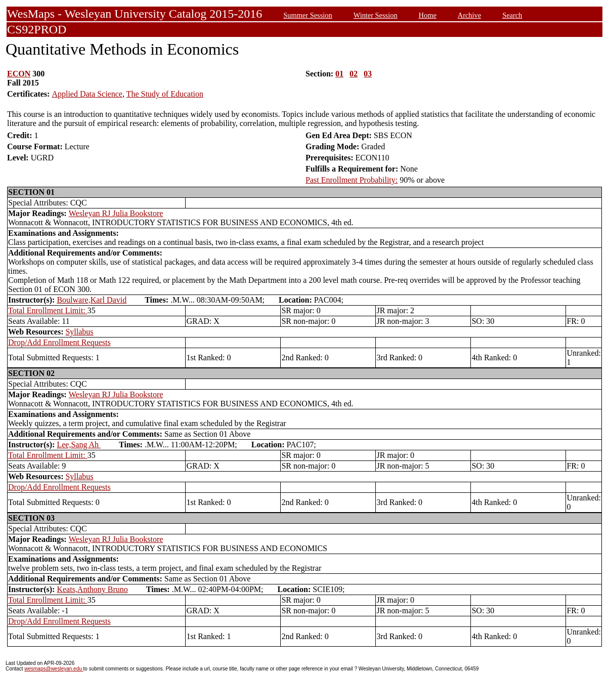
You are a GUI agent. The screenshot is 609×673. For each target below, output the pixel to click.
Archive (469, 15)
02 (354, 73)
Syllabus (79, 331)
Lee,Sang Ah (79, 444)
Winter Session (376, 15)
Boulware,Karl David (91, 300)
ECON (18, 73)
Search (512, 15)
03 (368, 73)
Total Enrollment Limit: (48, 310)
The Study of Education (164, 94)
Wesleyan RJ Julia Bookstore (116, 213)
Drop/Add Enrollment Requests (59, 342)
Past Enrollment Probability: (352, 180)
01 (339, 73)
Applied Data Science (87, 94)
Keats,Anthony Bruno (92, 589)
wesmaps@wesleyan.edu (53, 668)
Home (428, 15)
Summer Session (307, 15)
